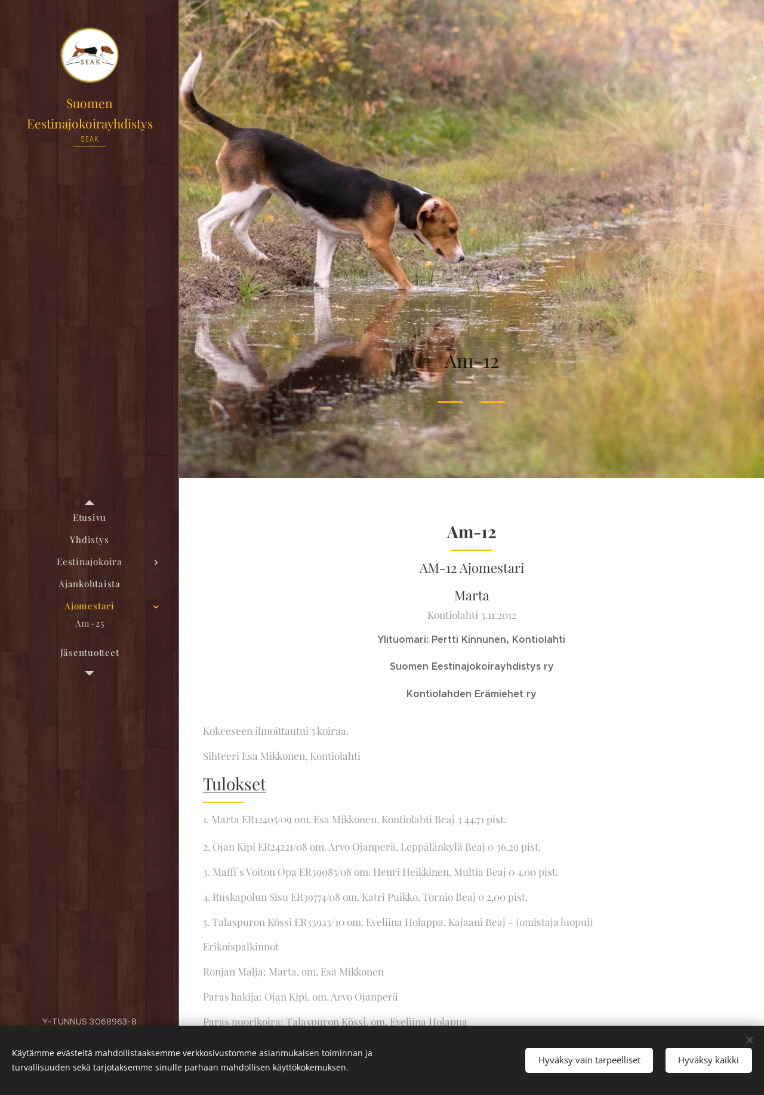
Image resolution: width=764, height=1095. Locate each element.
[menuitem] (89, 518)
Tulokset (234, 783)
